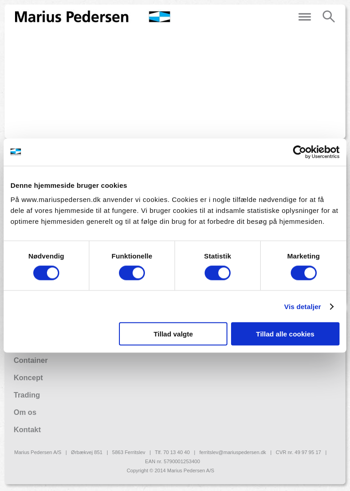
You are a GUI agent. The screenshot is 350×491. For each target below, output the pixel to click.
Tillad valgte (173, 334)
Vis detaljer (302, 306)
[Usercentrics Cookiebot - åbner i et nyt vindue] (300, 152)
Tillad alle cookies (285, 334)
